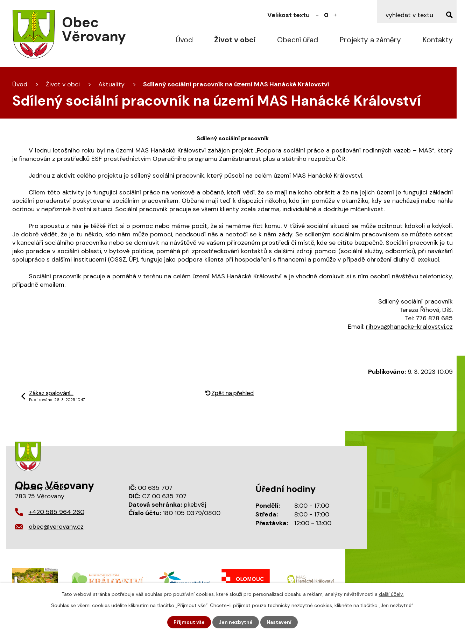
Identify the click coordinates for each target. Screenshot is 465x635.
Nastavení (279, 622)
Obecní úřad (297, 40)
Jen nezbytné (236, 622)
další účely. (391, 594)
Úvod (184, 40)
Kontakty (437, 40)
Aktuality (111, 84)
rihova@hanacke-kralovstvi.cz (409, 326)
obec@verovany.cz (56, 526)
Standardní (326, 15)
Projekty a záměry (370, 40)
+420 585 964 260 (56, 512)
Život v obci (235, 40)
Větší (335, 15)
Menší (317, 15)
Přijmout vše (189, 622)
